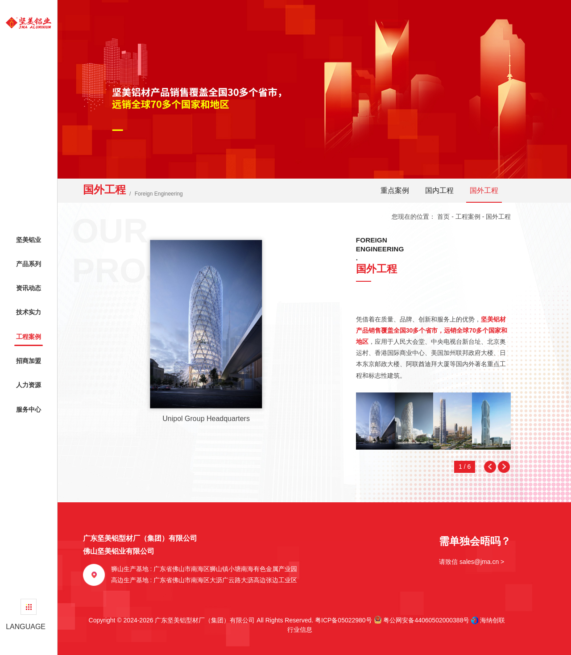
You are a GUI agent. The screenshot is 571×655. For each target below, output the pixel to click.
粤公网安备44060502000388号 (422, 620)
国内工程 (439, 190)
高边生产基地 (204, 580)
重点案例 (395, 190)
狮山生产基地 (204, 568)
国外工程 (484, 190)
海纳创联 (492, 620)
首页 (443, 216)
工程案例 (467, 216)
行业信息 (296, 629)
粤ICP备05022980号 (343, 620)
